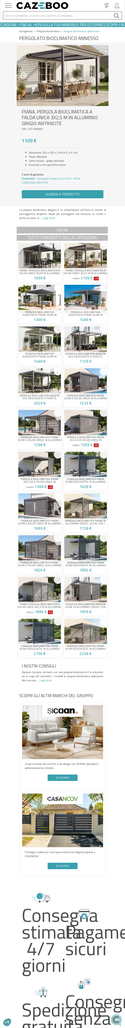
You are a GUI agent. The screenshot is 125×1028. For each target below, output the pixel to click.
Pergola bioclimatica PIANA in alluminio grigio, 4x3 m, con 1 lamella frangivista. (85, 522)
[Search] (57, 15)
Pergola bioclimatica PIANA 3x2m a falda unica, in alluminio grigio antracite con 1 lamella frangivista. (40, 438)
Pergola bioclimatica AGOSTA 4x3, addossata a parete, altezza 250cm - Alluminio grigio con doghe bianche (85, 355)
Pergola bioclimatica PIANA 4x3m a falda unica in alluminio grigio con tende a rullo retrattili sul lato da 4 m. (39, 522)
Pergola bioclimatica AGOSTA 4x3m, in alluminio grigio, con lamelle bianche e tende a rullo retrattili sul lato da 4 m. (85, 605)
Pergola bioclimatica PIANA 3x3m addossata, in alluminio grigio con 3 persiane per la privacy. (39, 647)
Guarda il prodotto (62, 194)
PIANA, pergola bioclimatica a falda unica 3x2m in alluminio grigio (39, 271)
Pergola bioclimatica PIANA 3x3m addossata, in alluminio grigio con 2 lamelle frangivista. (85, 564)
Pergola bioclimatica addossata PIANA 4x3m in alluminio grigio (85, 313)
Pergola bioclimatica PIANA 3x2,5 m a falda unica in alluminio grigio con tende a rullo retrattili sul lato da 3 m (85, 438)
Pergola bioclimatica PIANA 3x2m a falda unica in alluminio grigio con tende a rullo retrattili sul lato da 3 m (85, 397)
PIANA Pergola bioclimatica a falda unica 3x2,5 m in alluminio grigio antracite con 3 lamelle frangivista (39, 605)
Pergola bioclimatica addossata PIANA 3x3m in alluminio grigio (39, 313)
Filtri (62, 230)
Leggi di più (48, 218)
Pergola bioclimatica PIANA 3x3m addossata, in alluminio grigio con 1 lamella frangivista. (85, 480)
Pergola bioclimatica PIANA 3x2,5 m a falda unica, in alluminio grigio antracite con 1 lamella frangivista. (39, 480)
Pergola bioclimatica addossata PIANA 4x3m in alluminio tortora (39, 355)
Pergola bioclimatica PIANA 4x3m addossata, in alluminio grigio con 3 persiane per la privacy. (85, 647)
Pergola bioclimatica (48, 31)
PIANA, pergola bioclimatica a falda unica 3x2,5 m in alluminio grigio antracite (85, 271)
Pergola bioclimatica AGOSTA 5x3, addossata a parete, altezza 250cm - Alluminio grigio (40, 397)
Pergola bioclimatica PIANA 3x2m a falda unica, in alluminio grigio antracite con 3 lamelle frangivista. (40, 564)
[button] (23, 75)
